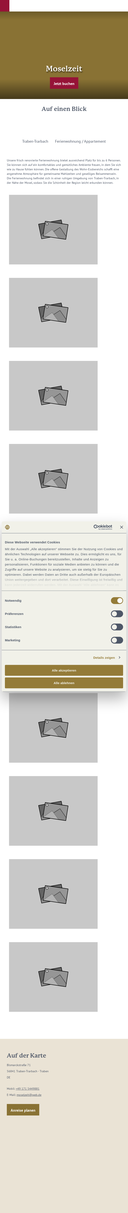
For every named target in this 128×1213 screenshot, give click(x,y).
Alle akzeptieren (64, 670)
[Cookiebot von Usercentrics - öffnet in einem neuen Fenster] (93, 527)
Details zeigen (104, 657)
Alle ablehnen (64, 683)
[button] (4, 5)
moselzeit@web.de (29, 1095)
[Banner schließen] (121, 527)
